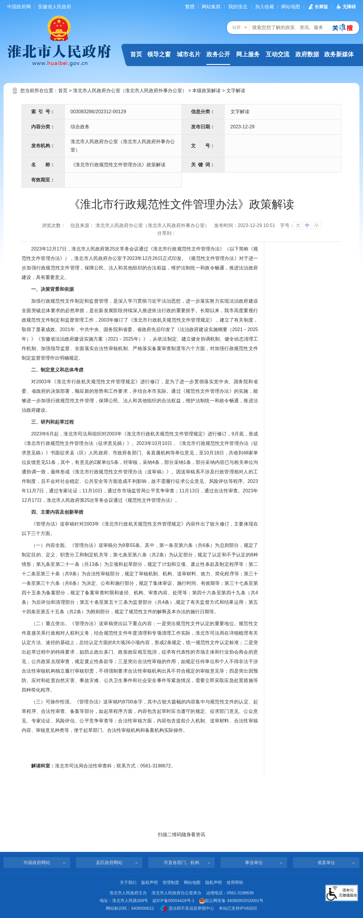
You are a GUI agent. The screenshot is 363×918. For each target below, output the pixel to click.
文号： (203, 145)
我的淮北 (237, 6)
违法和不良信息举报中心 (187, 908)
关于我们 (128, 882)
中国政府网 (19, 6)
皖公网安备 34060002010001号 (231, 901)
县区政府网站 (109, 862)
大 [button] (298, 225)
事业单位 (254, 862)
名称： (43, 164)
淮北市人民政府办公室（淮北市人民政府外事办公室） (130, 90)
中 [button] (307, 225)
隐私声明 (213, 882)
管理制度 (171, 882)
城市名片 (188, 54)
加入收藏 (264, 6)
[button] (317, 6)
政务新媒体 (339, 54)
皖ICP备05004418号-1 (173, 900)
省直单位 (326, 862)
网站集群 (211, 6)
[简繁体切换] (190, 6)
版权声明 (149, 882)
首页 (136, 54)
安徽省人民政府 (54, 6)
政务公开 (218, 58)
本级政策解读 (206, 90)
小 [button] (316, 225)
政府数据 (307, 54)
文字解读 (235, 90)
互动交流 (277, 54)
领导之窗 (159, 54)
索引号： (43, 111)
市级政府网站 (36, 862)
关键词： (203, 164)
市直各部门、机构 (181, 862)
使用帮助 (235, 882)
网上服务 (248, 54)
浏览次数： (54, 225)
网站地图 (290, 6)
